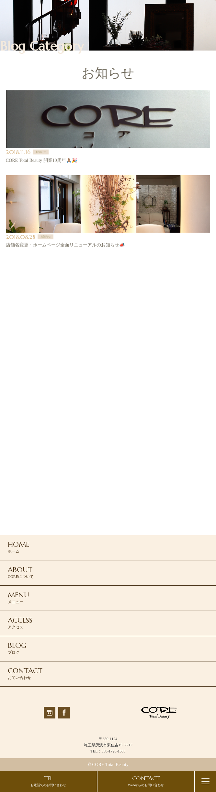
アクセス (20, 622)
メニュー (18, 597)
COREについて (21, 572)
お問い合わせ (25, 673)
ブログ (17, 648)
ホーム (18, 547)
